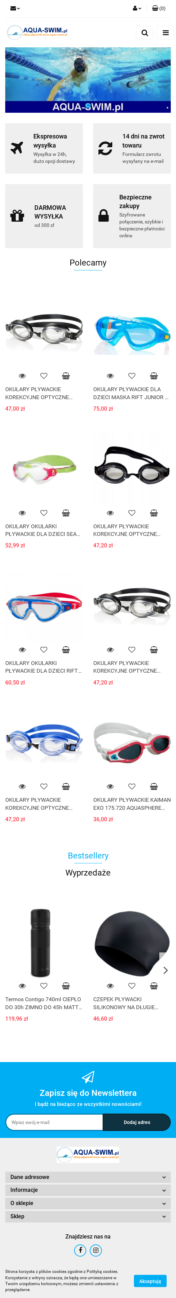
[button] (159, 8)
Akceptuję (150, 1281)
